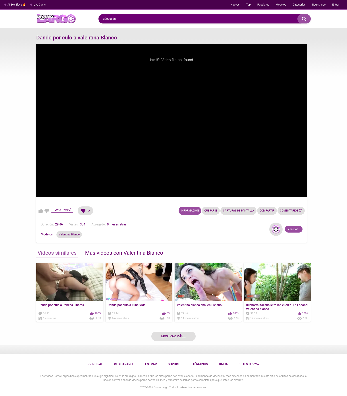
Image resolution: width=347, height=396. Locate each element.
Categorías (299, 4)
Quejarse (210, 210)
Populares (263, 4)
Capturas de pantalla (238, 210)
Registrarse (319, 4)
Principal (95, 364)
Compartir (267, 210)
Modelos (281, 4)
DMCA (223, 364)
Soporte (174, 364)
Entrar (335, 4)
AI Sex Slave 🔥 (17, 4)
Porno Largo (161, 387)
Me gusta (41, 211)
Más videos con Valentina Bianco (124, 253)
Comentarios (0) (291, 210)
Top (248, 4)
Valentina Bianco (69, 234)
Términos (200, 364)
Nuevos (235, 4)
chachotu (293, 229)
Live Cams (39, 4)
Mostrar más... (173, 336)
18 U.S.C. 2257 (249, 364)
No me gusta (46, 211)
